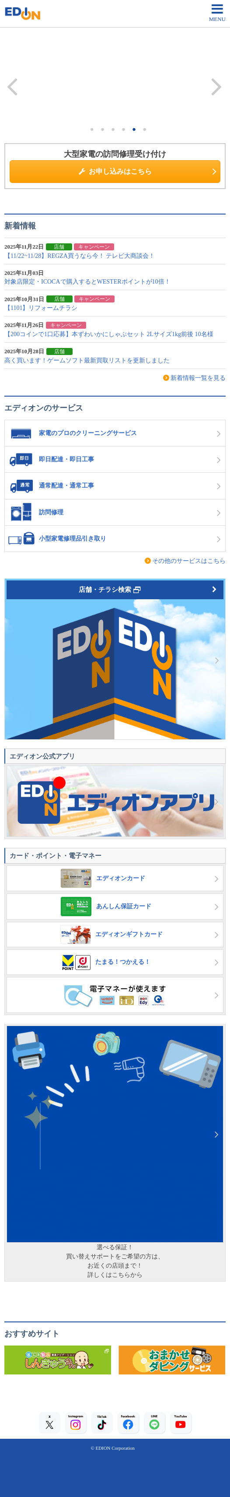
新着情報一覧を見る (198, 378)
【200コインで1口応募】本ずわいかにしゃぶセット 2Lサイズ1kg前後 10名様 (108, 334)
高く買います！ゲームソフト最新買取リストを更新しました (87, 360)
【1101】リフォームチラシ (40, 308)
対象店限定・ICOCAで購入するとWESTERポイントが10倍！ (87, 281)
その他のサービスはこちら (189, 561)
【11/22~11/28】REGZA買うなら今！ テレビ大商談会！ (79, 256)
